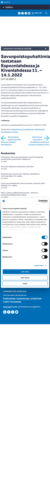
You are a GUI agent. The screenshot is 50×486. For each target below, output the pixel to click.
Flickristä (7, 306)
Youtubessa (15, 301)
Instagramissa (22, 298)
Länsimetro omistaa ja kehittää (17, 48)
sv (40, 13)
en (36, 13)
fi (33, 13)
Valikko (9, 7)
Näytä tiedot (39, 265)
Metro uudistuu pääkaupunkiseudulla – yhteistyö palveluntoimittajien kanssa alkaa (19, 194)
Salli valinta (25, 277)
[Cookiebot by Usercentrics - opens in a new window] (38, 201)
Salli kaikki (25, 272)
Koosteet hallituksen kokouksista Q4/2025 (17, 166)
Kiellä (25, 283)
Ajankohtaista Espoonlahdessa (22, 129)
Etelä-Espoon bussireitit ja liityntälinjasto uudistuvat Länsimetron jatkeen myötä (38, 140)
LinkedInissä (35, 298)
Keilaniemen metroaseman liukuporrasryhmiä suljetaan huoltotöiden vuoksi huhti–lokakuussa (22, 158)
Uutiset (15, 132)
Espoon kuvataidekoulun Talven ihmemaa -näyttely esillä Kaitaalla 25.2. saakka (22, 184)
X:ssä (5, 301)
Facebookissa (9, 298)
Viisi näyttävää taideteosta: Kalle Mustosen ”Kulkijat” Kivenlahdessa (11, 140)
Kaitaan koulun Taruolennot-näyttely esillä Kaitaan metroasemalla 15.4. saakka (20, 175)
